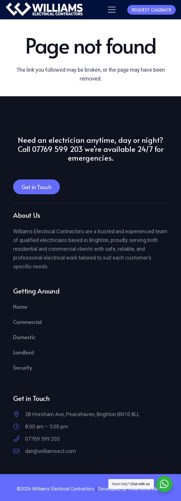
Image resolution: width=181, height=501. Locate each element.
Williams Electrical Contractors (63, 489)
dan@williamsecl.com (50, 451)
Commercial (27, 321)
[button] (112, 9)
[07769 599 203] (19, 439)
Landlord (23, 352)
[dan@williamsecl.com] (19, 451)
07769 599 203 (42, 439)
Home (20, 306)
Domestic (24, 337)
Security (22, 367)
